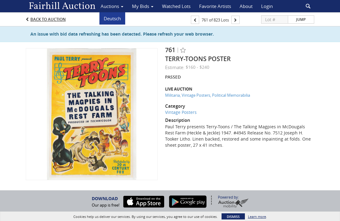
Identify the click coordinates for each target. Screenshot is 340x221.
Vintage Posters (181, 112)
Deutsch (112, 18)
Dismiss (233, 216)
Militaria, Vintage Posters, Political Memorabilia (207, 95)
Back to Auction (48, 19)
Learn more (257, 216)
